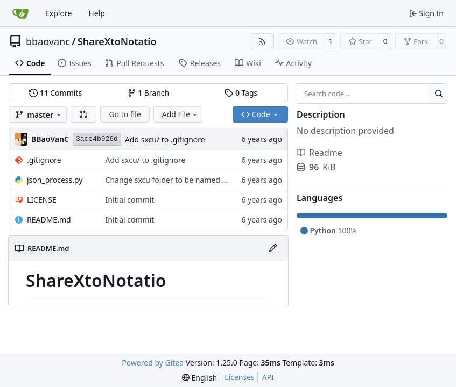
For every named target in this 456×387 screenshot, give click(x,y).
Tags (241, 93)
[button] (83, 114)
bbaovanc (48, 41)
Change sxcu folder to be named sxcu (172, 180)
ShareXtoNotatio (117, 41)
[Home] (20, 13)
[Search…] (438, 93)
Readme (319, 152)
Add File (180, 114)
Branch (149, 93)
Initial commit (130, 200)
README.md (49, 219)
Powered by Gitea (153, 362)
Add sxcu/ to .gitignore (165, 139)
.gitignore (44, 160)
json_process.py (55, 180)
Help (96, 13)
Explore (58, 13)
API (268, 377)
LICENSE (42, 200)
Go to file (125, 114)
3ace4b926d (97, 139)
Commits (55, 93)
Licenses (240, 377)
